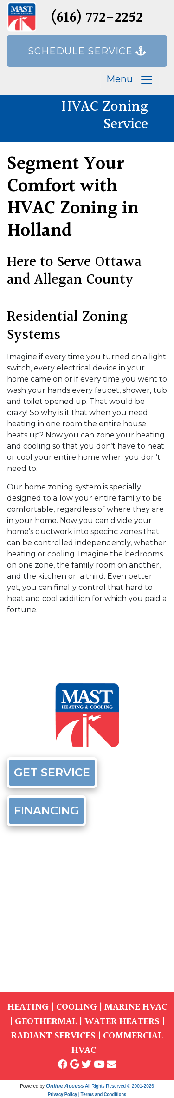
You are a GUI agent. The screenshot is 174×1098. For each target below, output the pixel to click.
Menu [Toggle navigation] (130, 80)
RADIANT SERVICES (53, 1036)
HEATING (28, 1007)
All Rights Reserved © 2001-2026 (119, 1086)
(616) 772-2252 (97, 18)
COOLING (76, 1007)
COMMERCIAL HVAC (117, 1043)
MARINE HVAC (135, 1007)
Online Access (65, 1086)
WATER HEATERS (122, 1021)
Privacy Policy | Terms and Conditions (87, 1094)
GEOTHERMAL (46, 1021)
